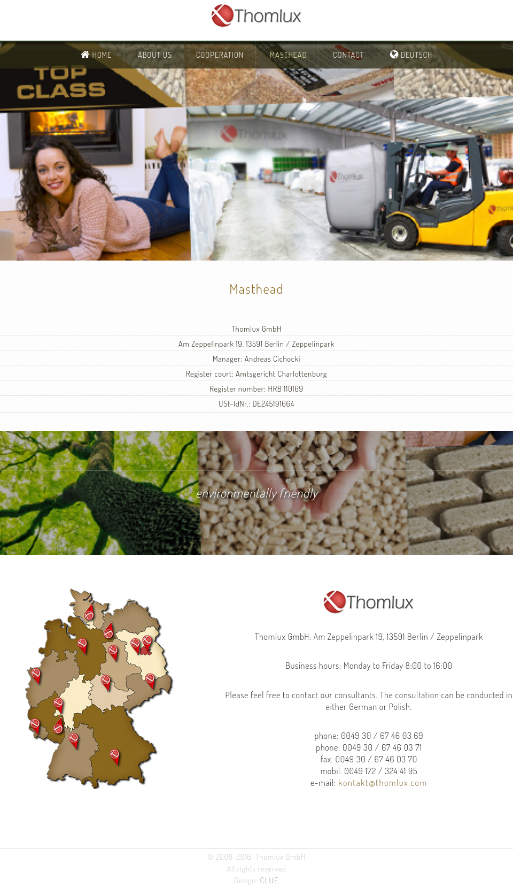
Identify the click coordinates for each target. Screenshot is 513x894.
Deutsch (415, 54)
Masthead (288, 54)
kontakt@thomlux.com (382, 782)
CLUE (269, 880)
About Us (155, 54)
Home (101, 54)
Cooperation (220, 54)
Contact (348, 54)
